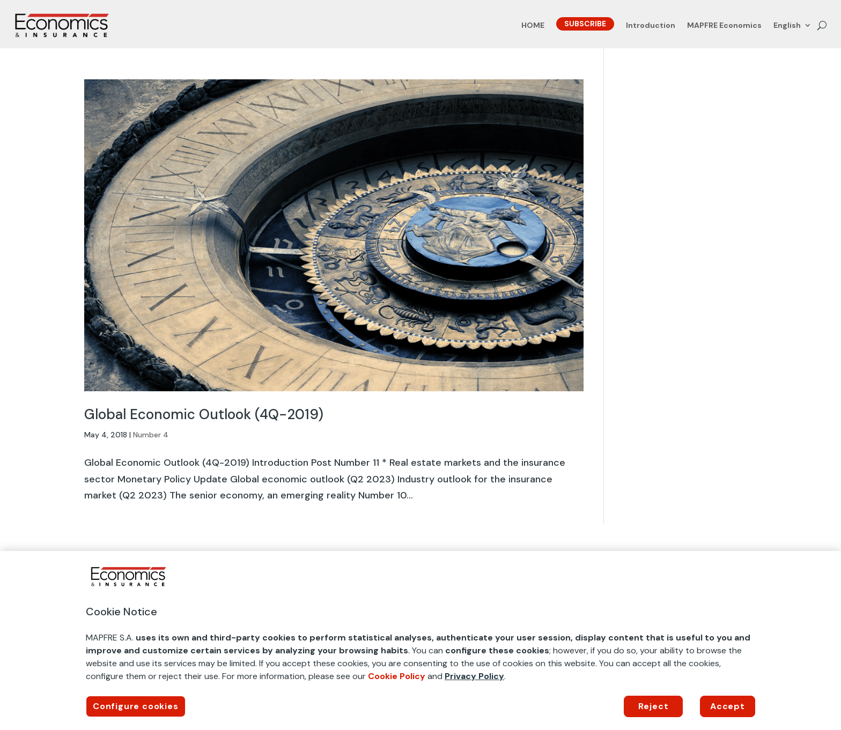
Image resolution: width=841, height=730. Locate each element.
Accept (727, 706)
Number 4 (150, 435)
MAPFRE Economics (724, 25)
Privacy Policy (474, 676)
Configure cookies (136, 706)
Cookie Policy (396, 676)
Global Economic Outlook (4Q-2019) (203, 414)
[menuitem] (792, 27)
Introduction (650, 25)
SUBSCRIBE (585, 23)
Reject (653, 706)
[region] (420, 640)
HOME (532, 25)
